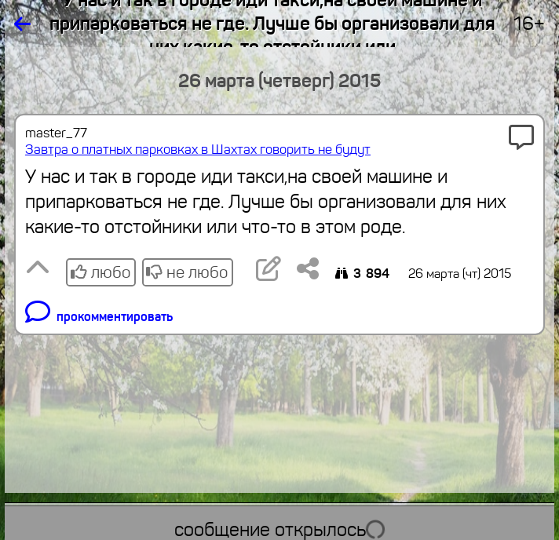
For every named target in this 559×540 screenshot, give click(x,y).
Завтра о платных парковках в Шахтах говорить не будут (198, 149)
